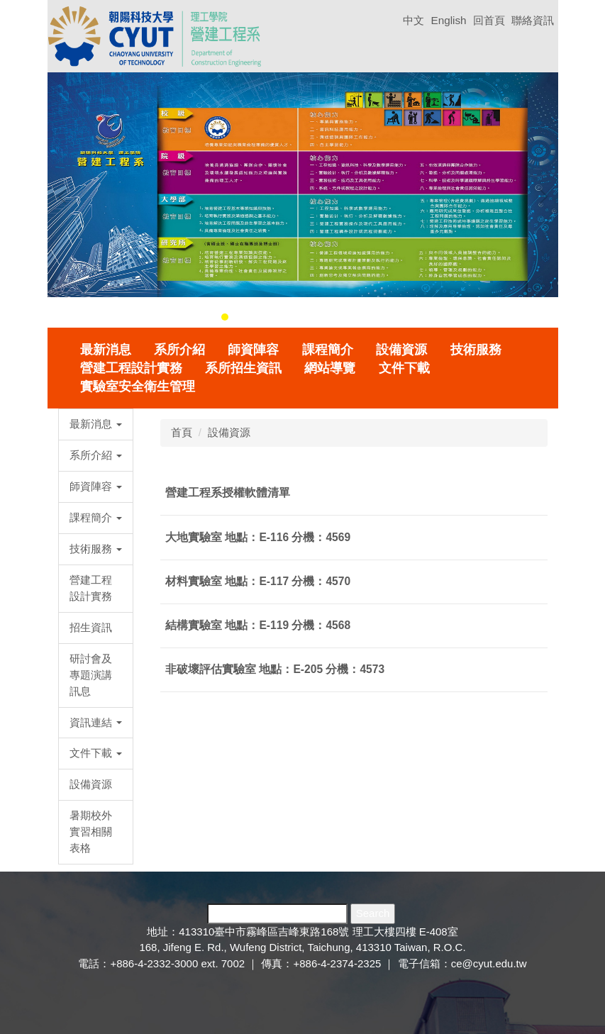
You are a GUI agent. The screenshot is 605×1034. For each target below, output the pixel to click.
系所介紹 (179, 350)
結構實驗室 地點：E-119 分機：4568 (257, 625)
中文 (413, 20)
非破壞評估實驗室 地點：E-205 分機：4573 (274, 669)
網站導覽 (329, 368)
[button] (65, 196)
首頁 (181, 432)
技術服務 (475, 350)
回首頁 (489, 20)
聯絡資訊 (532, 20)
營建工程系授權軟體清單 (227, 493)
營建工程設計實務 (131, 368)
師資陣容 (253, 350)
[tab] (225, 317)
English (448, 20)
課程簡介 (327, 350)
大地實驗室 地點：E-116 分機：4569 (257, 537)
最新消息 (105, 350)
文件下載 (404, 368)
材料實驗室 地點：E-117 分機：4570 (257, 581)
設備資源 (401, 350)
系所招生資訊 (243, 368)
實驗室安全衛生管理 (137, 386)
